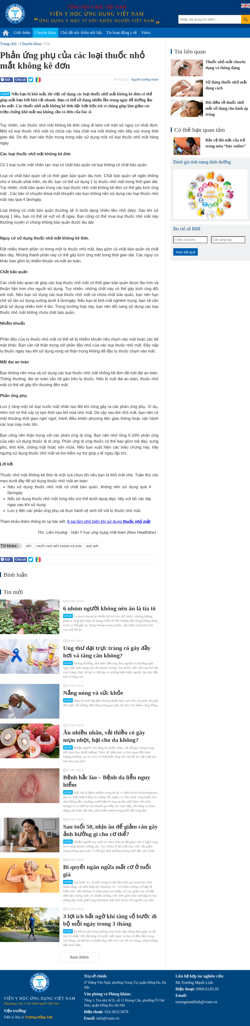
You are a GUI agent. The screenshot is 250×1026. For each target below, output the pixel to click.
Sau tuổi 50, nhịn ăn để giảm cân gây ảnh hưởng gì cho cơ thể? (110, 830)
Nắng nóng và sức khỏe (93, 693)
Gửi (5, 79)
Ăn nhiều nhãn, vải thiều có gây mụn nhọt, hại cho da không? (104, 736)
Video (145, 32)
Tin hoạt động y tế (121, 32)
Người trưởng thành (144, 79)
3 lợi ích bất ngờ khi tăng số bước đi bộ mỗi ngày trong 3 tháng (110, 920)
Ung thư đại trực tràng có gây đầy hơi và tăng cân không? (106, 652)
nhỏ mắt (92, 546)
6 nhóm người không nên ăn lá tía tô (109, 608)
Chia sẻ (20, 79)
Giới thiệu (22, 32)
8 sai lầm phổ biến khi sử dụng (108, 521)
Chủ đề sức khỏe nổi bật (81, 32)
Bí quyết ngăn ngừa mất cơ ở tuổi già (107, 871)
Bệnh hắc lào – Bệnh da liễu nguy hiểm (106, 781)
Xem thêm (79, 957)
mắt (29, 546)
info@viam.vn (107, 1018)
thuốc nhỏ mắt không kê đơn (59, 546)
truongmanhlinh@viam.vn (196, 1002)
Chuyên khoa (45, 32)
